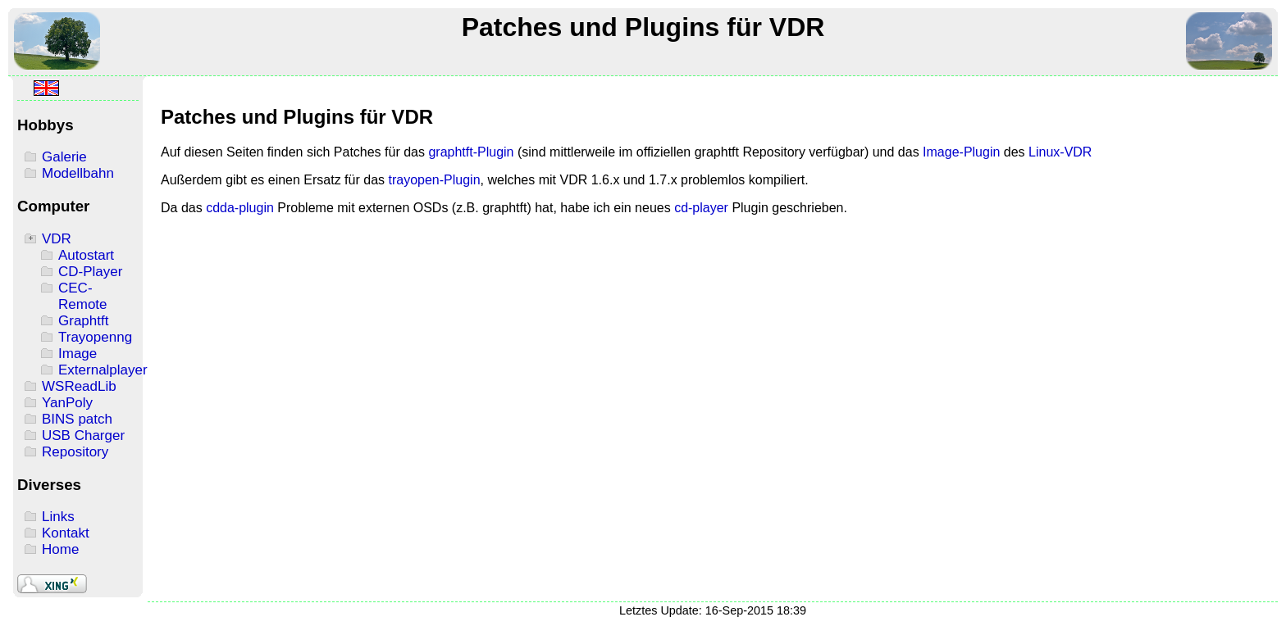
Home (60, 549)
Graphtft (83, 321)
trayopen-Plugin (434, 180)
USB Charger (83, 435)
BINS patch (77, 419)
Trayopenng (95, 337)
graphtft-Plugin (470, 152)
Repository (75, 452)
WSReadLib (79, 386)
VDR (56, 239)
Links (58, 516)
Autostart (86, 255)
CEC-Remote (82, 296)
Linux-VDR (1060, 152)
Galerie (64, 157)
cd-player (701, 208)
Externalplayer (103, 370)
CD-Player (90, 271)
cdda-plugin (240, 208)
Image (77, 353)
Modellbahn (78, 173)
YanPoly (67, 403)
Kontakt (65, 533)
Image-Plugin (961, 152)
